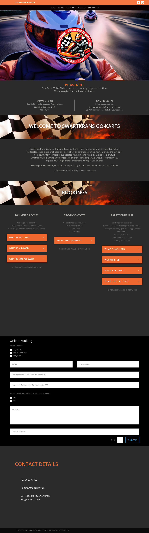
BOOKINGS (70, 8)
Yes (13, 397)
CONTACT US (93, 8)
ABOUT (61, 8)
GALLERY (82, 8)
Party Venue (16, 356)
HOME (52, 8)
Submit (132, 440)
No (12, 400)
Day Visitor (15, 349)
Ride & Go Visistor (18, 353)
